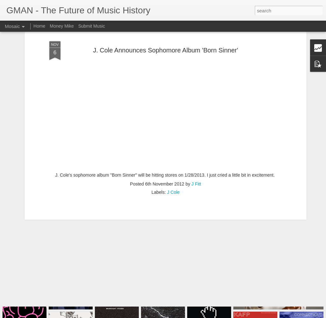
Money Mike (62, 26)
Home (39, 26)
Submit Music (91, 26)
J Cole (173, 167)
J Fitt (196, 158)
